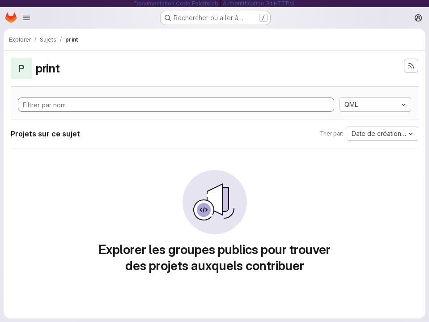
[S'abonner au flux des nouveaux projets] (411, 66)
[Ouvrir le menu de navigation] (26, 18)
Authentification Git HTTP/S (259, 3)
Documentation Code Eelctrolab (176, 3)
